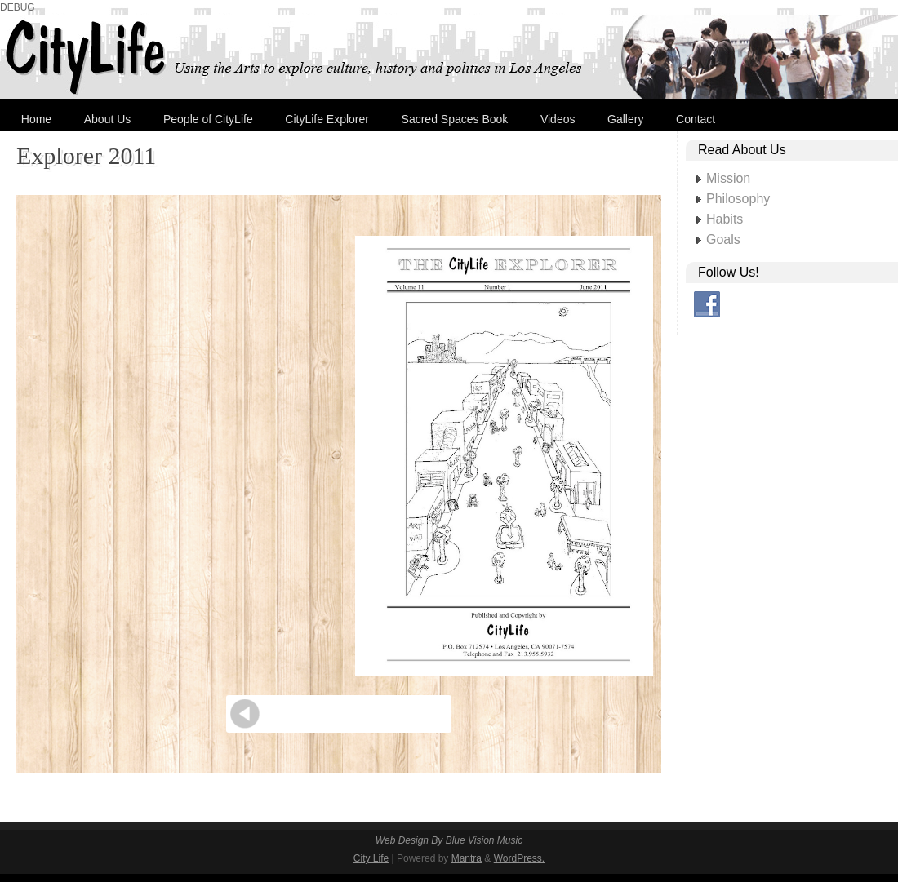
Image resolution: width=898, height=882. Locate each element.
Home (36, 119)
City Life (371, 858)
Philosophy (738, 199)
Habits (724, 219)
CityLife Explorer (327, 119)
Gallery (625, 119)
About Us (107, 119)
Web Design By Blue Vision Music (449, 840)
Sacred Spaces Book (455, 119)
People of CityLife (208, 119)
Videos (558, 119)
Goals (723, 239)
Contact (695, 119)
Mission (728, 178)
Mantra (466, 858)
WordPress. (519, 858)
